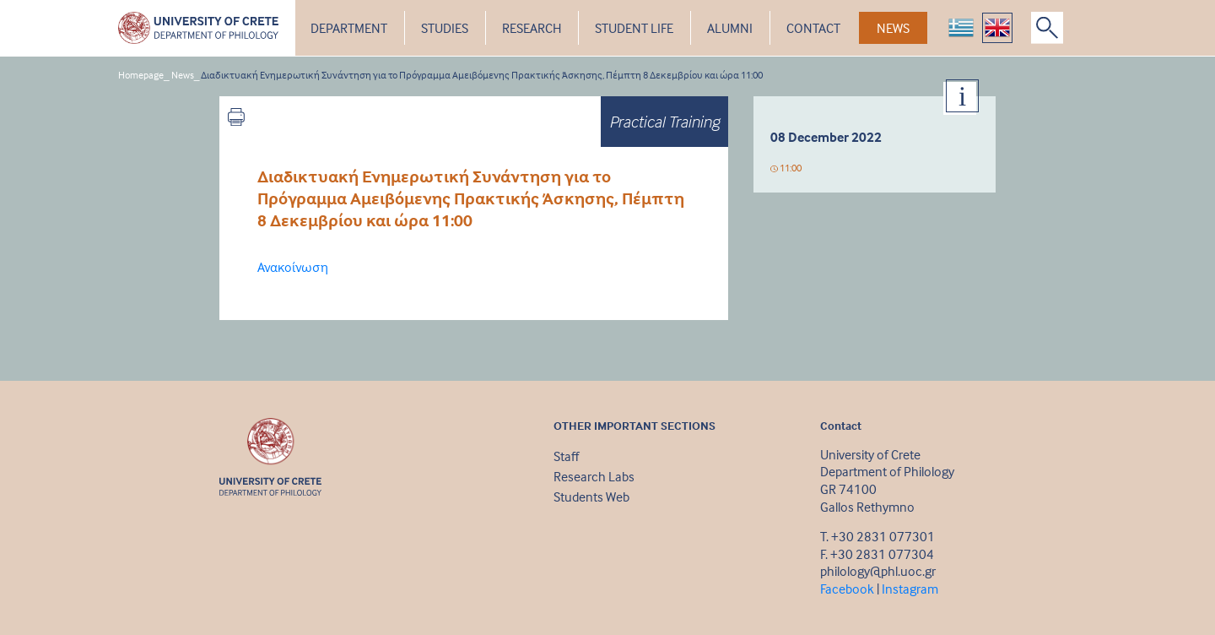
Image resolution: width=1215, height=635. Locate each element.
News (182, 74)
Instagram (910, 588)
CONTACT (813, 27)
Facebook (847, 588)
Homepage (141, 74)
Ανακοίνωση (292, 266)
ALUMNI (730, 27)
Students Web (591, 496)
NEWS (893, 27)
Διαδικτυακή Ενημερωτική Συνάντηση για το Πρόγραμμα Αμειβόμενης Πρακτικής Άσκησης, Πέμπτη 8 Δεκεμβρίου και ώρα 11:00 (482, 74)
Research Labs (594, 476)
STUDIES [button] (444, 27)
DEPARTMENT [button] (348, 27)
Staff (566, 456)
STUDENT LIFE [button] (634, 27)
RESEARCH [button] (531, 27)
